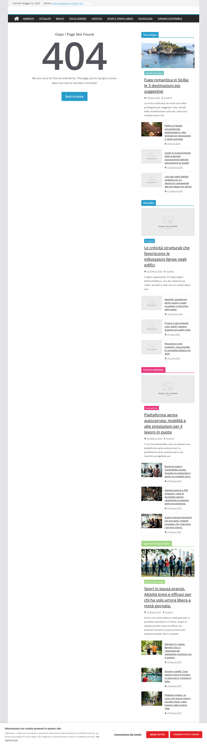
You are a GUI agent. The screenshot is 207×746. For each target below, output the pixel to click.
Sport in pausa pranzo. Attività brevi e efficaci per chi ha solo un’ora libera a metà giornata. (167, 597)
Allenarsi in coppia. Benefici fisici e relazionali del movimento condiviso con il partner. (178, 651)
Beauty (60, 18)
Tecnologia (145, 18)
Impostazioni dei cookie (128, 734)
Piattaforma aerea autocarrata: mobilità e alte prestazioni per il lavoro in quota (165, 423)
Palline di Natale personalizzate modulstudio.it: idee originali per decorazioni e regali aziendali (178, 132)
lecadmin (168, 97)
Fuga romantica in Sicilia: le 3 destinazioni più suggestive (67, 5)
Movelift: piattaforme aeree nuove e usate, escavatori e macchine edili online (176, 304)
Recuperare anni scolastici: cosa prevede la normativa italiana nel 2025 (178, 348)
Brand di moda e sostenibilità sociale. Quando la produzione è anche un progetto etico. (178, 471)
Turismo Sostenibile (170, 18)
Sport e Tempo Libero (120, 18)
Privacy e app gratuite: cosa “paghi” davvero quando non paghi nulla (177, 326)
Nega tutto (157, 734)
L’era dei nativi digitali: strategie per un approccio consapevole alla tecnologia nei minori (178, 181)
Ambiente (28, 18)
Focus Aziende (77, 18)
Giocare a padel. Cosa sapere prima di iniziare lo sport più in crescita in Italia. (178, 676)
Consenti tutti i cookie (186, 734)
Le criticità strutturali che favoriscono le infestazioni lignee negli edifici (167, 256)
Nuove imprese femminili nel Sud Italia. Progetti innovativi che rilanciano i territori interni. (178, 522)
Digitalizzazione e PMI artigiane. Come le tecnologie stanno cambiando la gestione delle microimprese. (177, 497)
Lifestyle (96, 18)
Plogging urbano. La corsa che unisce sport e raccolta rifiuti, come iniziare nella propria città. (178, 702)
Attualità (45, 18)
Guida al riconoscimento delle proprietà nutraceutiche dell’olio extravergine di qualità (178, 157)
